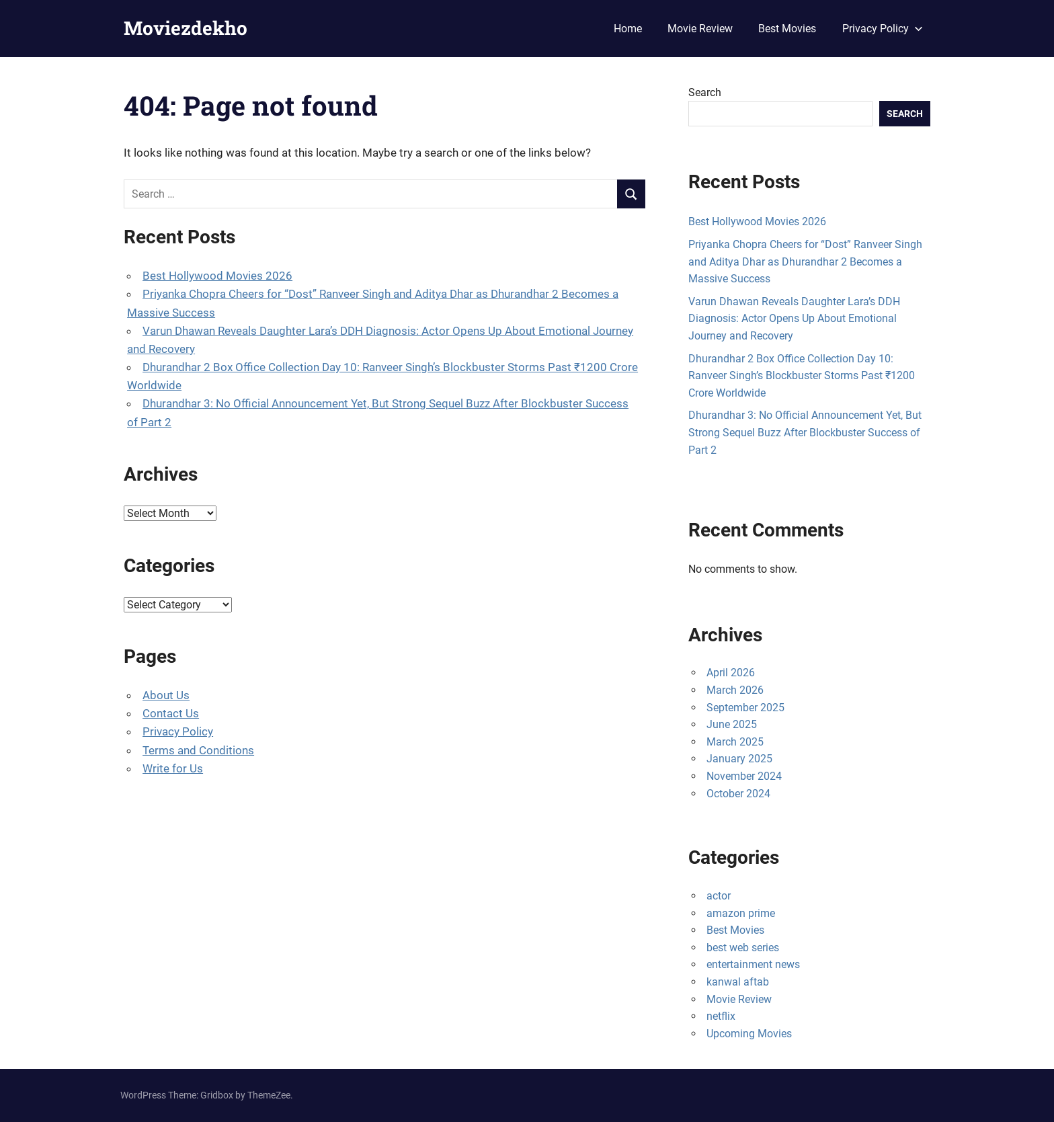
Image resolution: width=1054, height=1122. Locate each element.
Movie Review (700, 28)
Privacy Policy (882, 28)
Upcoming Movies (749, 1033)
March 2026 (735, 690)
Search (704, 92)
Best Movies (787, 28)
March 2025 (735, 741)
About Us (166, 695)
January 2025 (739, 758)
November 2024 (744, 776)
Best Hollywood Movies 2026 (217, 275)
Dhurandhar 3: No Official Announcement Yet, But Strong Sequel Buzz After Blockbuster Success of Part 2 (805, 432)
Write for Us (173, 768)
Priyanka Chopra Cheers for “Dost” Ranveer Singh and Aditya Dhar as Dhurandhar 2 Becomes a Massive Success (805, 261)
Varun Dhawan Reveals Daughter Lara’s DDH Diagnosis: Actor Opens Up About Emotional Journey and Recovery (794, 318)
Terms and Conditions (198, 750)
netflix (720, 1016)
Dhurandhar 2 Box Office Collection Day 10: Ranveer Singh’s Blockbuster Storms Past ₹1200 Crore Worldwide (801, 375)
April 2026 (730, 672)
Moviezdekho (185, 27)
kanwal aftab (737, 981)
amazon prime (740, 913)
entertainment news (753, 964)
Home (628, 28)
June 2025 (731, 724)
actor (718, 895)
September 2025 (745, 707)
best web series (742, 947)
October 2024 (738, 793)
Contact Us (171, 713)
